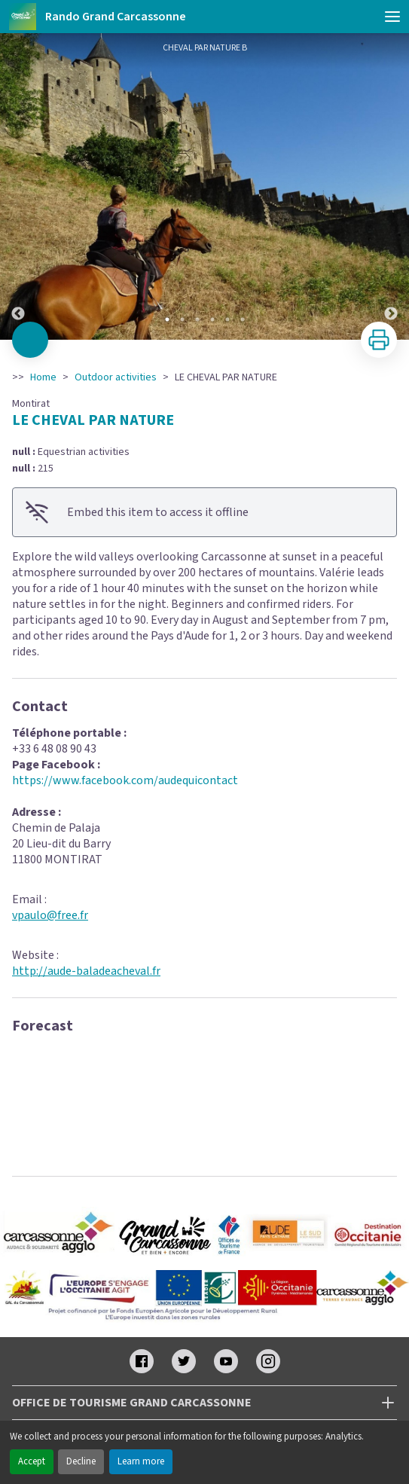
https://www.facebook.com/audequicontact (125, 780)
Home (43, 377)
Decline (81, 1461)
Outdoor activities (116, 377)
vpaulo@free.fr (50, 915)
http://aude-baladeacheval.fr (86, 971)
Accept (31, 1461)
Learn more (141, 1461)
